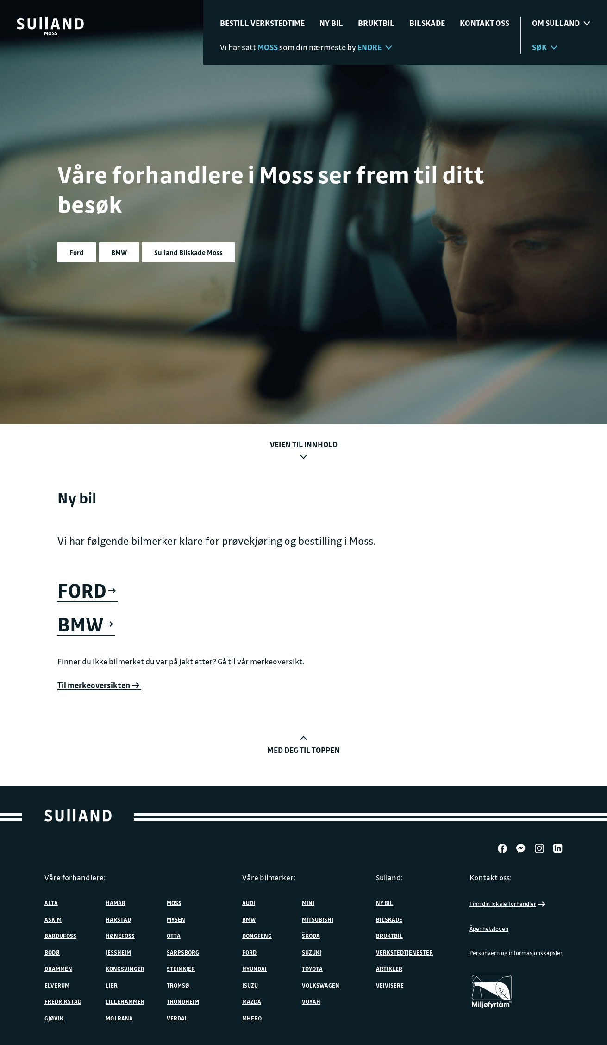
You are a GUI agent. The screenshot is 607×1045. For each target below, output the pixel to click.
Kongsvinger (125, 968)
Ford (249, 952)
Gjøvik (53, 1018)
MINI (308, 902)
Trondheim (183, 1001)
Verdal (177, 1018)
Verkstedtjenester (404, 952)
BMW (249, 919)
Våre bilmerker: (268, 877)
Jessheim (118, 952)
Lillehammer (125, 1001)
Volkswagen (320, 985)
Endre (374, 47)
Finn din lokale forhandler (508, 904)
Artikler (389, 968)
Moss (174, 902)
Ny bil (331, 23)
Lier (112, 985)
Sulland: (389, 877)
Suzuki (311, 952)
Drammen (58, 968)
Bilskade (427, 23)
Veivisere (390, 985)
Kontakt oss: (490, 877)
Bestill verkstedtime (262, 23)
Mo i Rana (119, 1018)
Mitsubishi (317, 919)
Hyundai (254, 968)
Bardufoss (60, 935)
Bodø (52, 952)
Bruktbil (376, 23)
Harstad (118, 919)
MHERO (252, 1018)
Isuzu (250, 985)
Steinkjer (181, 968)
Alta (51, 902)
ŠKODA (311, 935)
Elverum (56, 985)
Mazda (251, 1001)
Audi (248, 902)
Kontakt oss (484, 23)
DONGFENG (257, 935)
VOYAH (311, 1001)
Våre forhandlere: (75, 877)
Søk (544, 47)
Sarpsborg (183, 952)
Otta (174, 935)
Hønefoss (120, 935)
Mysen (176, 919)
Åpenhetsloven (488, 928)
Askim (53, 919)
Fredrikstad (62, 1001)
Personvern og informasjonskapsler (516, 952)
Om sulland (561, 23)
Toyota (312, 968)
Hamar (115, 902)
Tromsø (178, 985)
